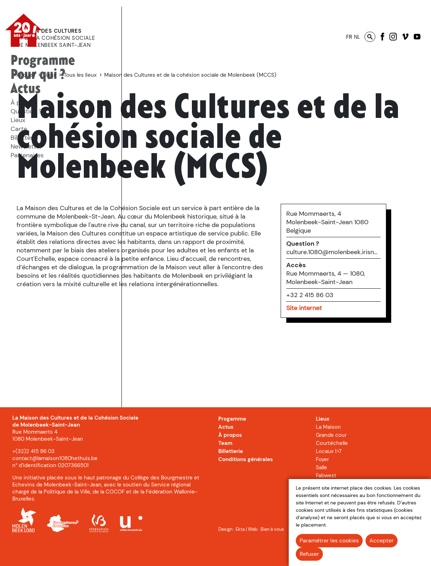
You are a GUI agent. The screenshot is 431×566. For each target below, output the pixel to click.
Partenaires (27, 155)
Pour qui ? (38, 74)
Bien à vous (272, 552)
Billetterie (24, 137)
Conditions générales (245, 482)
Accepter (381, 540)
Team (225, 466)
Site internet (331, 338)
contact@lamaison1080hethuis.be (55, 481)
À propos (24, 102)
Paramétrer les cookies (329, 540)
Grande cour (331, 457)
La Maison (328, 449)
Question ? (26, 111)
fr (349, 36)
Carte (19, 129)
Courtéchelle (332, 466)
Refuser (309, 554)
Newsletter (26, 146)
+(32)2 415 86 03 (33, 474)
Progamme (232, 441)
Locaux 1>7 (329, 474)
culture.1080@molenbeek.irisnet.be (360, 282)
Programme (43, 60)
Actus (25, 89)
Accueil (143, 74)
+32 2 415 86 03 (337, 325)
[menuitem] (43, 61)
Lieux (18, 120)
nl (357, 36)
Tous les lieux (197, 74)
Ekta (240, 552)
